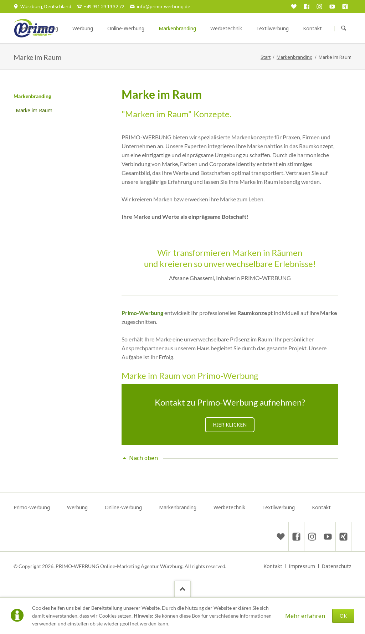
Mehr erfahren (305, 616)
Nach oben (143, 458)
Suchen (343, 28)
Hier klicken (230, 424)
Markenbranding (32, 96)
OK (343, 615)
